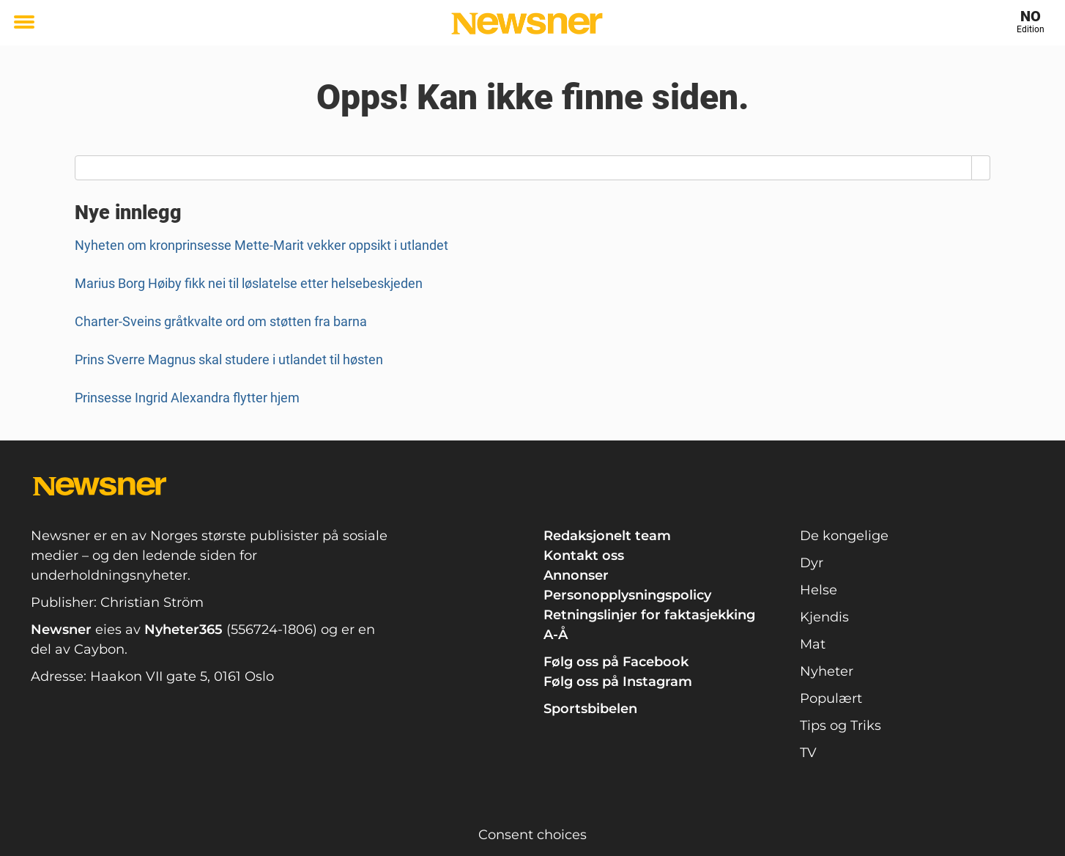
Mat (812, 644)
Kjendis (824, 617)
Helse (818, 590)
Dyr (811, 563)
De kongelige (844, 536)
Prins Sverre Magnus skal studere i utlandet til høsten (229, 359)
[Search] (981, 167)
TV (808, 753)
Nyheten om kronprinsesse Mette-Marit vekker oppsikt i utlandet (261, 245)
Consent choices (532, 835)
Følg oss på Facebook (616, 662)
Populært (831, 698)
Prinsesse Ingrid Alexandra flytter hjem (187, 397)
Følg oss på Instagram (617, 682)
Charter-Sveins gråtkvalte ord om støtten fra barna (221, 321)
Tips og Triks (840, 725)
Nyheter (826, 671)
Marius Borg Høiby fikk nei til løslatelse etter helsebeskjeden (249, 283)
